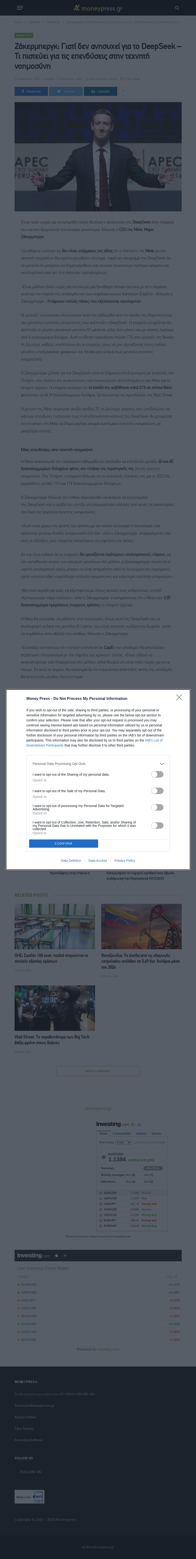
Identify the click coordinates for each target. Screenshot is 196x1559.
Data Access (97, 860)
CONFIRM (64, 843)
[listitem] (98, 763)
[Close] (180, 698)
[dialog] (98, 780)
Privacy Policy (124, 860)
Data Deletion (71, 860)
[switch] (157, 774)
